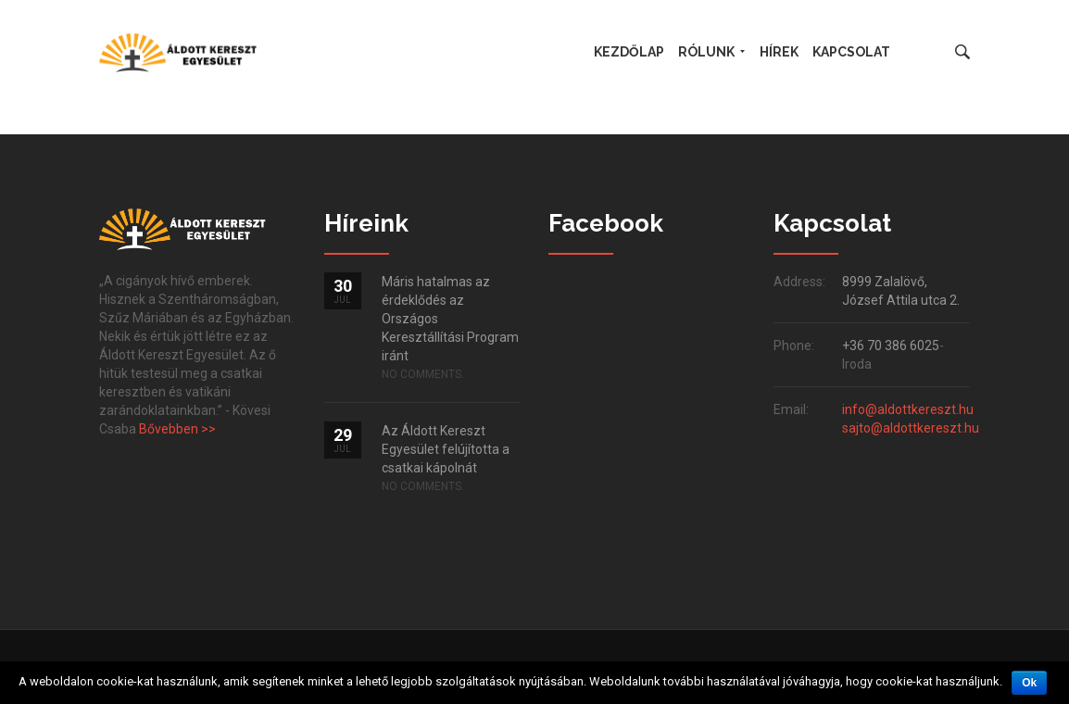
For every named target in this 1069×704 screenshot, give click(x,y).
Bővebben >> (177, 428)
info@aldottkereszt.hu (908, 409)
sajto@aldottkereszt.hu (910, 428)
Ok (1029, 682)
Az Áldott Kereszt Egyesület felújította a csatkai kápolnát (445, 449)
